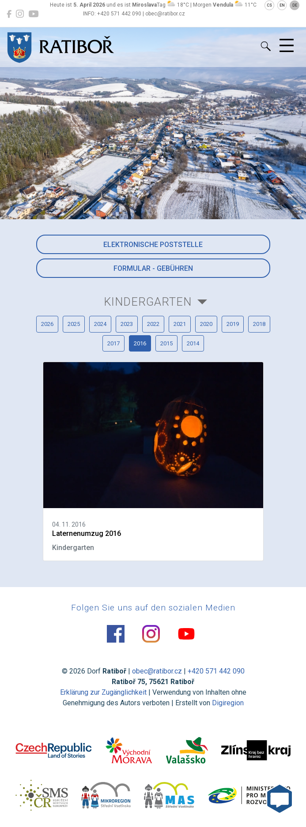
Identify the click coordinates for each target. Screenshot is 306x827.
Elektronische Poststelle (153, 244)
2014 (193, 343)
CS (269, 5)
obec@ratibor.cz (157, 671)
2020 (206, 324)
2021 (180, 324)
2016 (140, 343)
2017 (113, 343)
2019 (233, 324)
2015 (166, 343)
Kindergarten (148, 301)
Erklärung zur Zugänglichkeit (103, 692)
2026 (47, 324)
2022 (153, 324)
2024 (100, 324)
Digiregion (228, 703)
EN (282, 5)
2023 (127, 324)
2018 (259, 324)
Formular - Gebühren (153, 268)
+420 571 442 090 (216, 671)
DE (294, 5)
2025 (74, 324)
